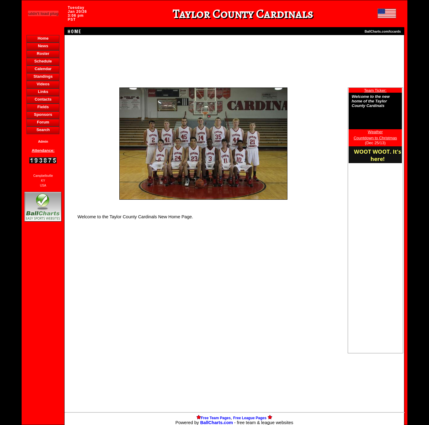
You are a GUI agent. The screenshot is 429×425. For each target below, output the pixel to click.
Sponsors (43, 114)
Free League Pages (249, 418)
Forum (43, 122)
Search (43, 129)
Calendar (43, 68)
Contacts (43, 99)
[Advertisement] (43, 328)
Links (43, 91)
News (43, 46)
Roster (43, 53)
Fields (43, 107)
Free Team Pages (216, 418)
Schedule (43, 61)
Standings (43, 76)
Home (42, 38)
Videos (43, 84)
